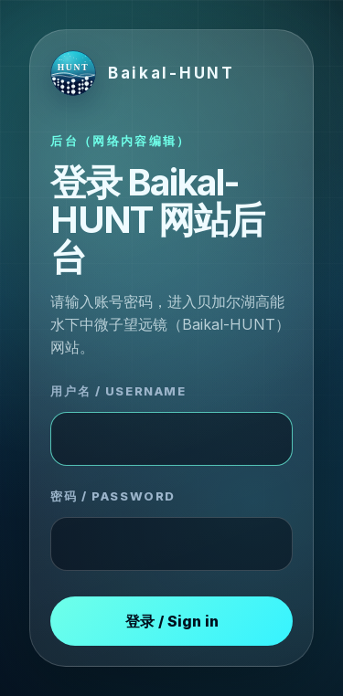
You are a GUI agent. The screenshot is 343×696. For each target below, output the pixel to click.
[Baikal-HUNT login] (142, 73)
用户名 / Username (118, 391)
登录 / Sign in (172, 621)
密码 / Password (112, 496)
